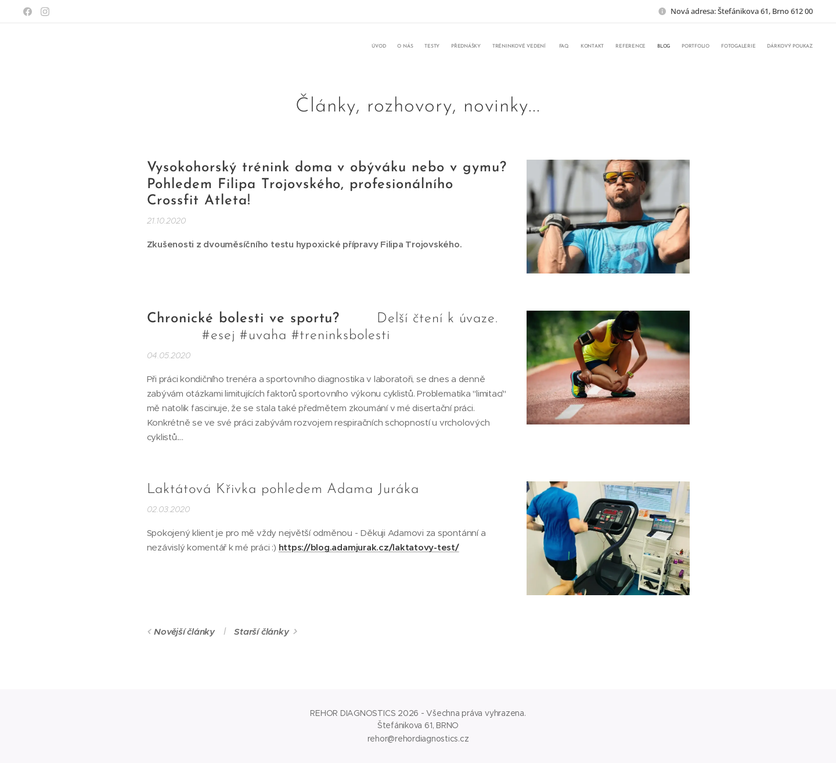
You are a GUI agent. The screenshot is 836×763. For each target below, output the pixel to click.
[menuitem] (686, 47)
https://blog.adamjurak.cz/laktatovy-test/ (369, 547)
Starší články (261, 631)
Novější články (184, 631)
